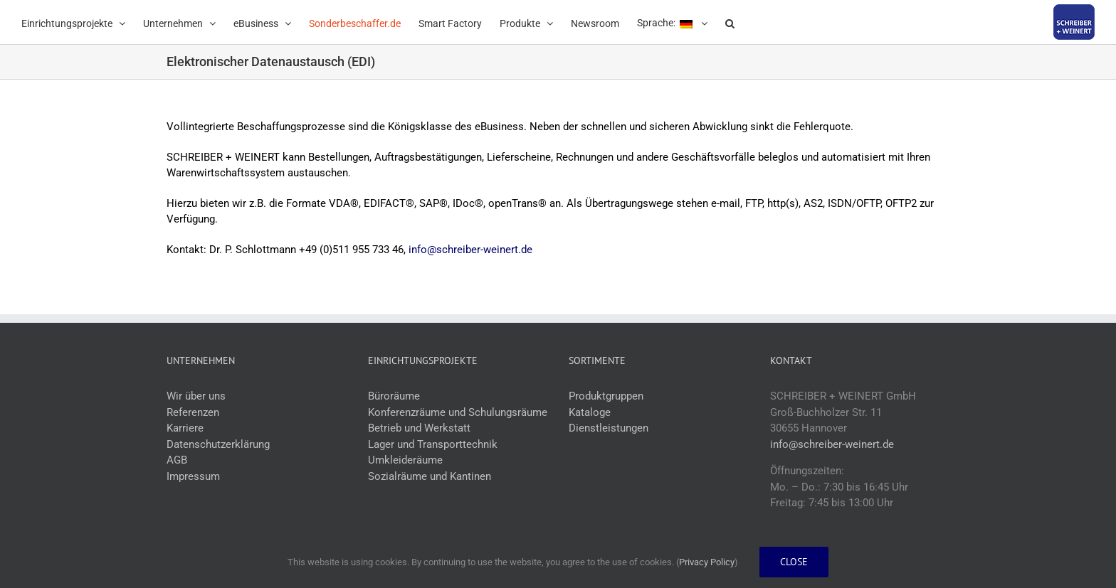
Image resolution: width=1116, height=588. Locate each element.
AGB (177, 460)
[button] (730, 22)
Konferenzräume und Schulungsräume (457, 412)
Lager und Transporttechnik (433, 444)
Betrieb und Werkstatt (419, 428)
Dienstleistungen (608, 428)
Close (794, 561)
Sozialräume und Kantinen (429, 476)
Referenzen (193, 412)
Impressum (193, 476)
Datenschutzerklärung (218, 444)
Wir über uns (196, 396)
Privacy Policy (707, 562)
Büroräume (394, 396)
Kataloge (590, 412)
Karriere (185, 428)
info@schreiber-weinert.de (470, 249)
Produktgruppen (606, 396)
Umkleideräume (405, 460)
